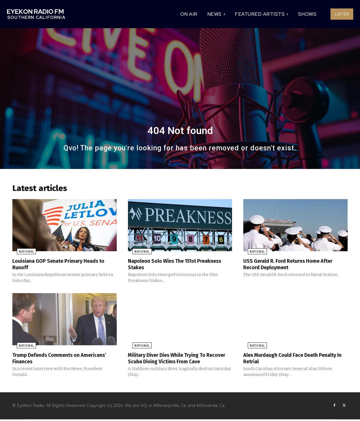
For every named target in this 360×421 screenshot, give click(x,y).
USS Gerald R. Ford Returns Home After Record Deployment (293, 265)
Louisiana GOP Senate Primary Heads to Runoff (63, 265)
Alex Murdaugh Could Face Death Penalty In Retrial (285, 359)
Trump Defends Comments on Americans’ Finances (50, 359)
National (22, 253)
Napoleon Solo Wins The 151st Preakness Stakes (167, 265)
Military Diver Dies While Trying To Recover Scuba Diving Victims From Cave (179, 359)
